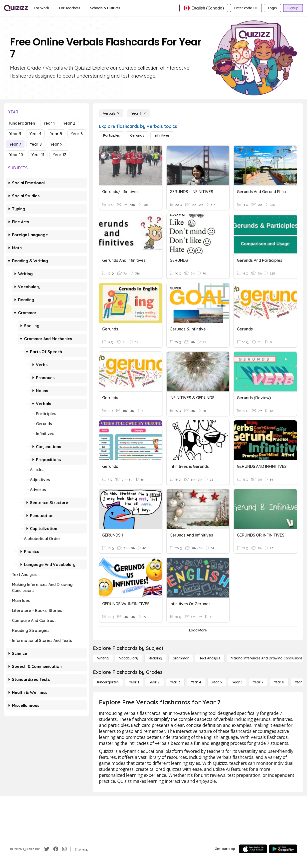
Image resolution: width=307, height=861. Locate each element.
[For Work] (41, 8)
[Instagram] (64, 849)
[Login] (272, 8)
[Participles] (111, 135)
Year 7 (15, 144)
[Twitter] (46, 849)
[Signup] (293, 8)
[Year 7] (138, 113)
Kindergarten (22, 123)
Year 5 (56, 133)
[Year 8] (279, 682)
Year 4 (35, 133)
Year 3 (15, 133)
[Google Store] (283, 849)
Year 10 (16, 154)
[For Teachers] (69, 8)
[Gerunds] (137, 135)
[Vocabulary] (128, 658)
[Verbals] (111, 113)
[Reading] (155, 658)
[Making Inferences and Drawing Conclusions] (267, 658)
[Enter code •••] (246, 8)
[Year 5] (216, 682)
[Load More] (198, 630)
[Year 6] (237, 682)
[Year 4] (196, 682)
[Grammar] (180, 658)
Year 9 (56, 144)
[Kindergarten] (108, 682)
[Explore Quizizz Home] (16, 8)
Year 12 (59, 154)
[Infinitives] (162, 135)
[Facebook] (55, 849)
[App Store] (253, 849)
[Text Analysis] (210, 658)
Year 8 (36, 144)
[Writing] (103, 658)
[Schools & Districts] (105, 8)
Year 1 (49, 123)
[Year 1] (134, 682)
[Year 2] (154, 682)
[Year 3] (175, 682)
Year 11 (37, 154)
